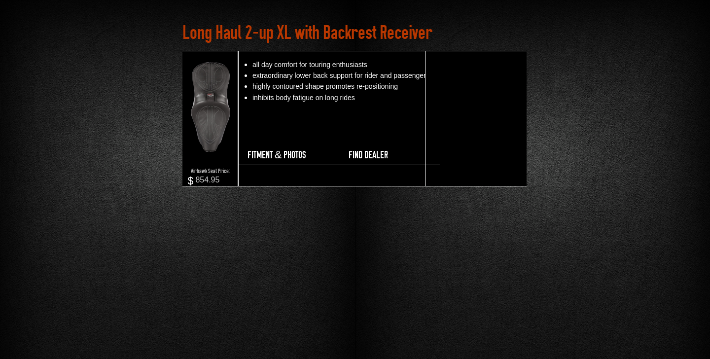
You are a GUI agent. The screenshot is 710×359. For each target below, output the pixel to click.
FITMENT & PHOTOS (277, 155)
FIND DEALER (368, 155)
